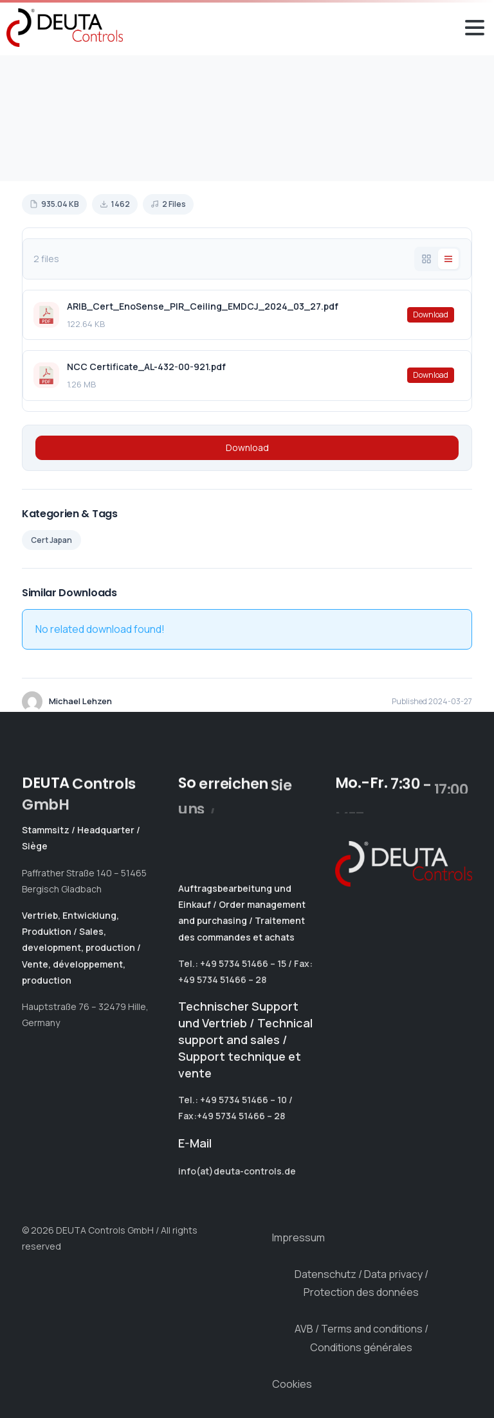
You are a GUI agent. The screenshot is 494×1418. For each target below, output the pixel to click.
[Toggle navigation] (475, 28)
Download (430, 314)
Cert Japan (51, 540)
